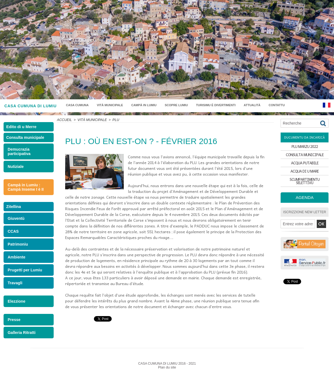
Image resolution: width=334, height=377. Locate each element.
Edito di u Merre (22, 128)
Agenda (305, 200)
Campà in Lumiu (143, 105)
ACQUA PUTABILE (304, 166)
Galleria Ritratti (20, 335)
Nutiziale (15, 170)
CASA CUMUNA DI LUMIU (30, 106)
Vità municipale (110, 105)
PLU (113, 120)
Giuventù (15, 223)
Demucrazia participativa (18, 155)
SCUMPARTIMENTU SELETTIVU (304, 185)
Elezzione (16, 304)
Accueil (64, 120)
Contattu (277, 105)
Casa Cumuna (77, 105)
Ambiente (16, 261)
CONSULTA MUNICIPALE (304, 156)
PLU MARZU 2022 (304, 147)
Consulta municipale (25, 141)
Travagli (14, 286)
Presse (13, 322)
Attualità (252, 105)
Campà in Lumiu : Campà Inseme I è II (24, 190)
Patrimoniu (17, 248)
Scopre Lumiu (176, 105)
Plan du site (167, 370)
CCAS (13, 235)
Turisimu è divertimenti (215, 105)
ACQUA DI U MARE (304, 175)
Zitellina (14, 210)
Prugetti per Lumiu (23, 273)
